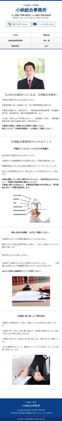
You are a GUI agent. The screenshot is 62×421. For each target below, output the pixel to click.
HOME (15, 35)
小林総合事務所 (31, 9)
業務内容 (46, 35)
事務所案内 (15, 46)
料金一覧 (46, 40)
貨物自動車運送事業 (15, 40)
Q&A (46, 46)
